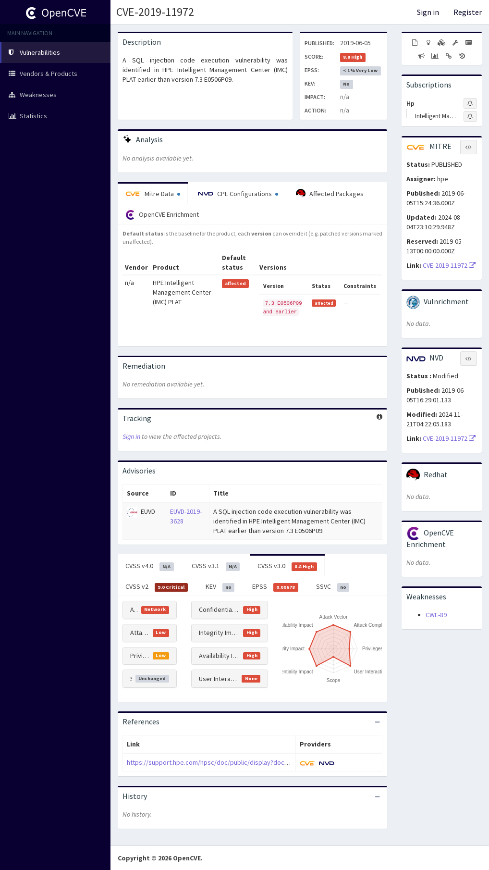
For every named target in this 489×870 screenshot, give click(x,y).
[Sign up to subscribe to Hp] (470, 103)
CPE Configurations (238, 193)
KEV (220, 587)
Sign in (428, 12)
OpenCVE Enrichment (162, 215)
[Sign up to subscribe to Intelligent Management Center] (470, 116)
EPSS (275, 587)
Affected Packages (330, 194)
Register (467, 12)
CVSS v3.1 (216, 566)
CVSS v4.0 (149, 566)
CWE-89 (436, 614)
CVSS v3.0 (287, 566)
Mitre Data (152, 193)
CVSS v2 (156, 587)
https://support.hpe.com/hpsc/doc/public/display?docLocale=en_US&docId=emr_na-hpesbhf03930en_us (278, 762)
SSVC (333, 587)
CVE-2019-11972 (155, 11)
